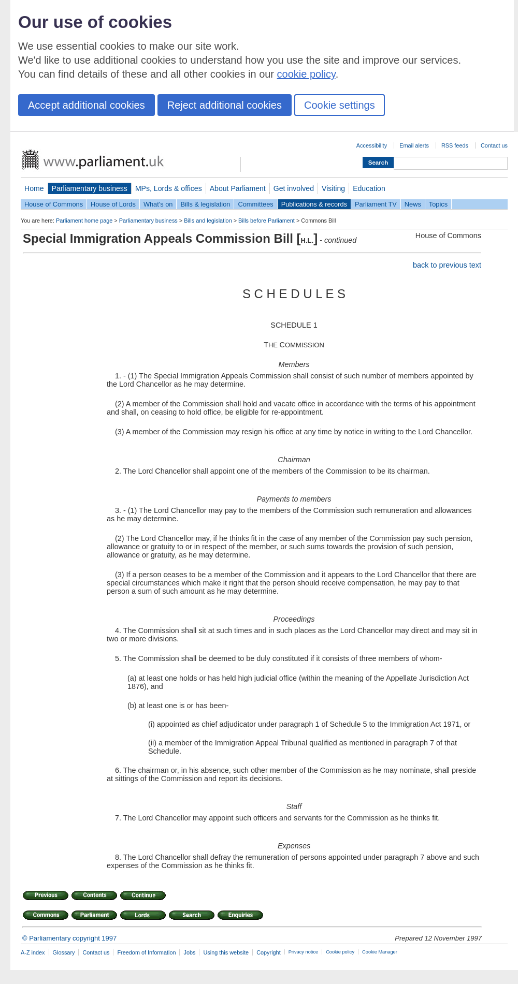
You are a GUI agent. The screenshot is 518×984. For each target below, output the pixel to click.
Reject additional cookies (224, 105)
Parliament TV (376, 204)
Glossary (64, 952)
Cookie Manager (379, 951)
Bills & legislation (205, 204)
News (413, 204)
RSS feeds (454, 145)
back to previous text (447, 265)
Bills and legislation (208, 220)
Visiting (333, 188)
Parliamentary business (89, 188)
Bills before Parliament (266, 220)
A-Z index (33, 952)
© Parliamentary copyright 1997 (69, 938)
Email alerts (414, 145)
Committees (255, 204)
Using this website (226, 952)
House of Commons (53, 204)
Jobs (189, 952)
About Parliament (238, 188)
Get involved (294, 188)
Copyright (268, 952)
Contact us (494, 145)
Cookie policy (340, 951)
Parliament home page (84, 220)
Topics (438, 204)
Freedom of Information (146, 952)
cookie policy (306, 74)
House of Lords (113, 204)
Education (369, 188)
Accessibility (371, 145)
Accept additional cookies (86, 105)
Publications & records (314, 204)
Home (34, 188)
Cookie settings (339, 105)
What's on (158, 204)
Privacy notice (303, 951)
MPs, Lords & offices (168, 188)
